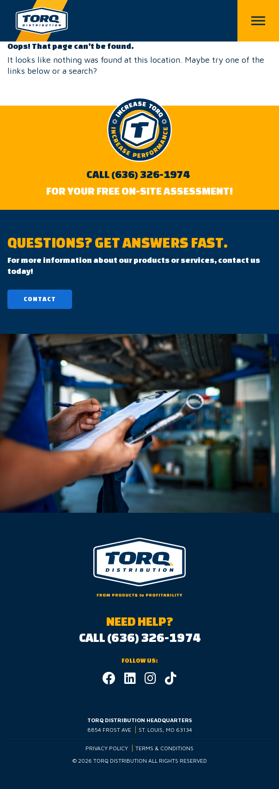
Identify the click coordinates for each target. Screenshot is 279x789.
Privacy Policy (106, 748)
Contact (40, 299)
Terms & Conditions (164, 748)
